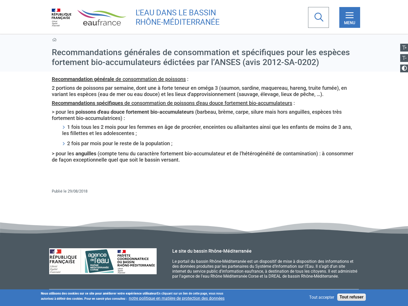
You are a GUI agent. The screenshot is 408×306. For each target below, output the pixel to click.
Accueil (55, 41)
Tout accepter (321, 297)
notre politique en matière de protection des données (177, 299)
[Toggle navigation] (350, 17)
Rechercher (319, 17)
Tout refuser (352, 298)
